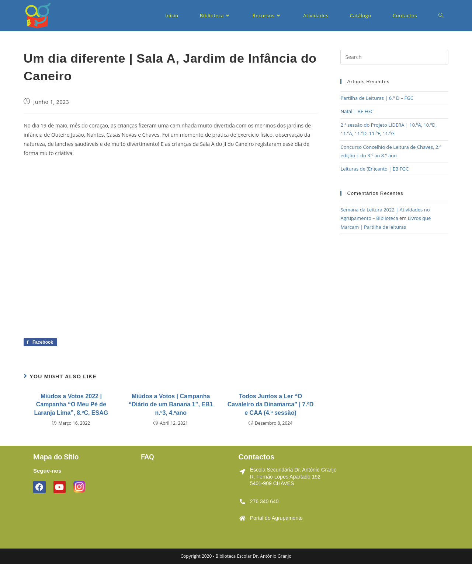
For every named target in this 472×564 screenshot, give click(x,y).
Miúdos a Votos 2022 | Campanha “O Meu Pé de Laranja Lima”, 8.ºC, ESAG (71, 404)
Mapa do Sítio (56, 456)
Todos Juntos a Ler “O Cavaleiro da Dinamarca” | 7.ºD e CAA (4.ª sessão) (271, 404)
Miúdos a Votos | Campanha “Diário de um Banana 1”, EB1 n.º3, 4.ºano (171, 404)
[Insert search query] (394, 57)
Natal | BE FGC (356, 111)
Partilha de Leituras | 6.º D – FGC (376, 98)
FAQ (147, 456)
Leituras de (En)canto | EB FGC (374, 168)
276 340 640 (264, 501)
